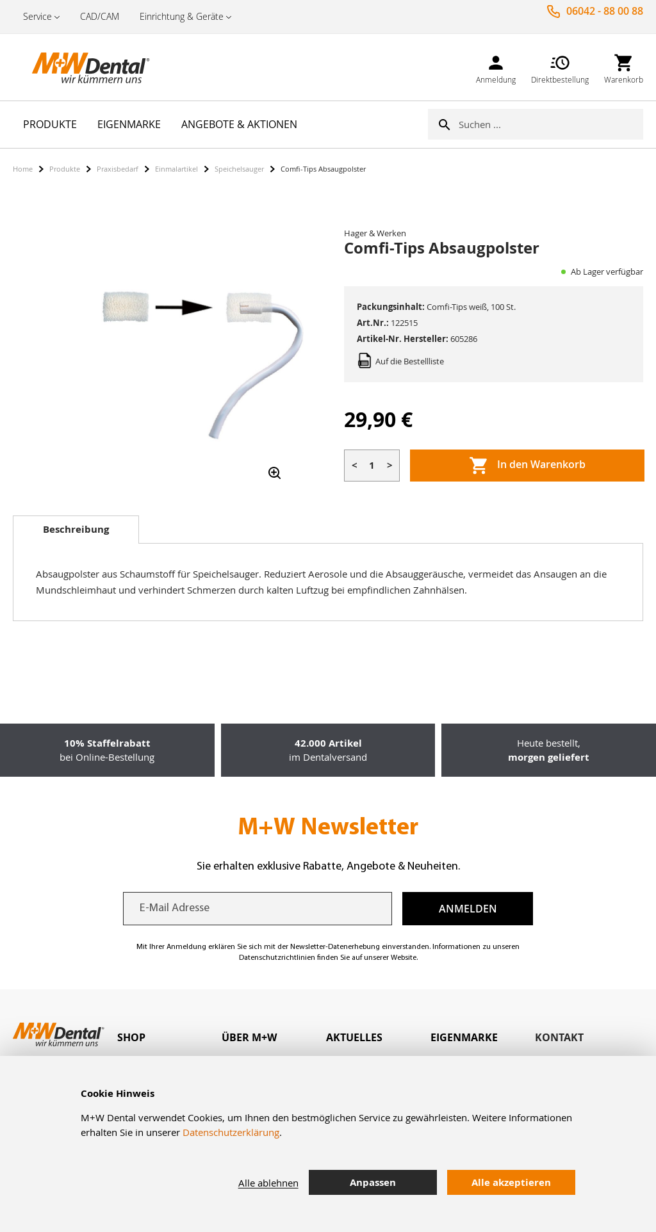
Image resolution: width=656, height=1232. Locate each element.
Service (37, 16)
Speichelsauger (239, 169)
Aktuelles (354, 1037)
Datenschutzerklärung (231, 1132)
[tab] (76, 529)
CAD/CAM (99, 16)
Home (23, 169)
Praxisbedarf (117, 169)
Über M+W (249, 1037)
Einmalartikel (176, 169)
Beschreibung (76, 529)
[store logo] (77, 67)
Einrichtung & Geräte (182, 16)
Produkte (64, 169)
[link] (496, 67)
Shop (131, 1037)
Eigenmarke (464, 1037)
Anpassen (373, 1182)
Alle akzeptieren (511, 1182)
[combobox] (551, 124)
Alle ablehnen (268, 1182)
